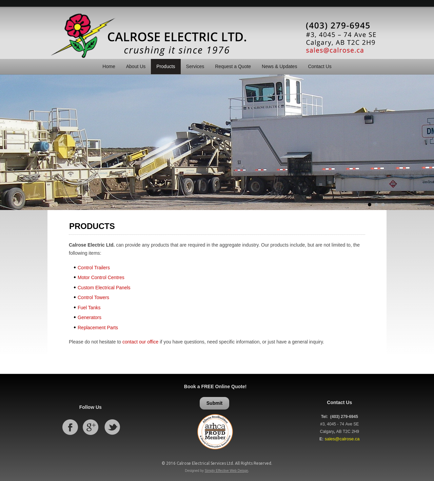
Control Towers (93, 297)
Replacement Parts (98, 327)
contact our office (140, 341)
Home (108, 66)
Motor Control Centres (101, 277)
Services (195, 66)
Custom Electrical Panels (104, 287)
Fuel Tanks (89, 307)
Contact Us (319, 66)
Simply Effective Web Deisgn (226, 471)
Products (165, 66)
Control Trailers (94, 267)
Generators (89, 317)
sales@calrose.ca (342, 438)
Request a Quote (233, 66)
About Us (136, 66)
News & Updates (279, 66)
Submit (214, 403)
